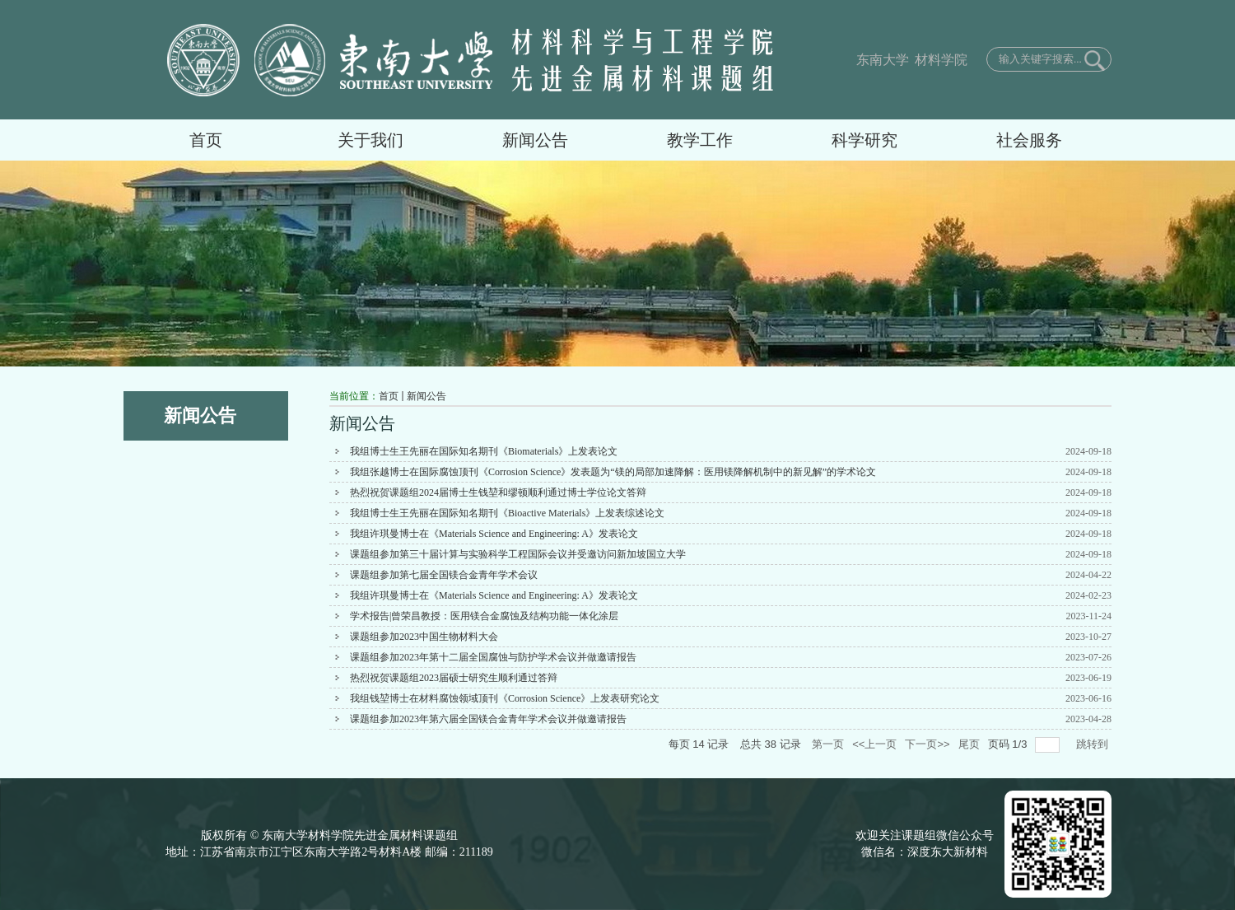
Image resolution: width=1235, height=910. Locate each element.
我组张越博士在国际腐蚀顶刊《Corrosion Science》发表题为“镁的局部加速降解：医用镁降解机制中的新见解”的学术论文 (613, 472)
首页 (388, 396)
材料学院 (939, 60)
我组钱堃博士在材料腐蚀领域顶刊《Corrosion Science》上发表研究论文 (504, 698)
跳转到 (1094, 744)
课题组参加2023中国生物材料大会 (424, 636)
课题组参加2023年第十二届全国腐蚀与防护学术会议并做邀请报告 (493, 657)
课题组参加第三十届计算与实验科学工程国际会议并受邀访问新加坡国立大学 (518, 554)
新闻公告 (426, 396)
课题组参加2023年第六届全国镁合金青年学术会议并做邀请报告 (488, 719)
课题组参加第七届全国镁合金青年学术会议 (444, 575)
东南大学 (882, 60)
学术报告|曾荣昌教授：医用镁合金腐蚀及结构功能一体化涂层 (484, 616)
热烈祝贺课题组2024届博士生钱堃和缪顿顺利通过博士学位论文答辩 (498, 492)
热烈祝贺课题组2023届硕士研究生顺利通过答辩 (453, 678)
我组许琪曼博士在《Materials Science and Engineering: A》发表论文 (494, 533)
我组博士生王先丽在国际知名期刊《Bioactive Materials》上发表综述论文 (507, 513)
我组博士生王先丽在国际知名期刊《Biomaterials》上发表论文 (484, 451)
